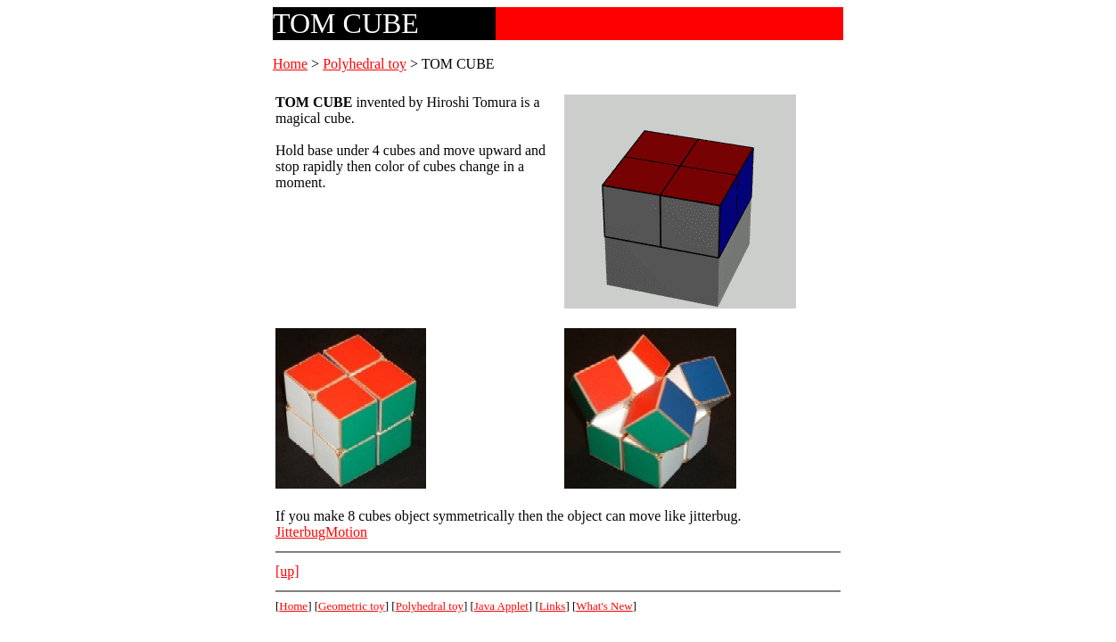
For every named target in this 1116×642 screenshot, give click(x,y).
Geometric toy (351, 606)
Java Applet (501, 606)
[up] (287, 571)
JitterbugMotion (321, 531)
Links (552, 606)
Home (290, 63)
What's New (604, 606)
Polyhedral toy (364, 63)
